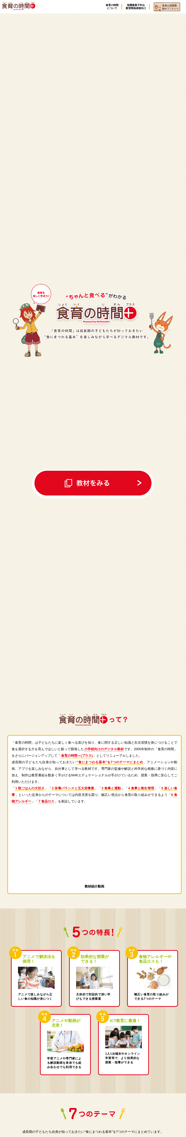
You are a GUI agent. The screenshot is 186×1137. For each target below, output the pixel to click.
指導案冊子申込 (136, 7)
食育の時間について (112, 7)
